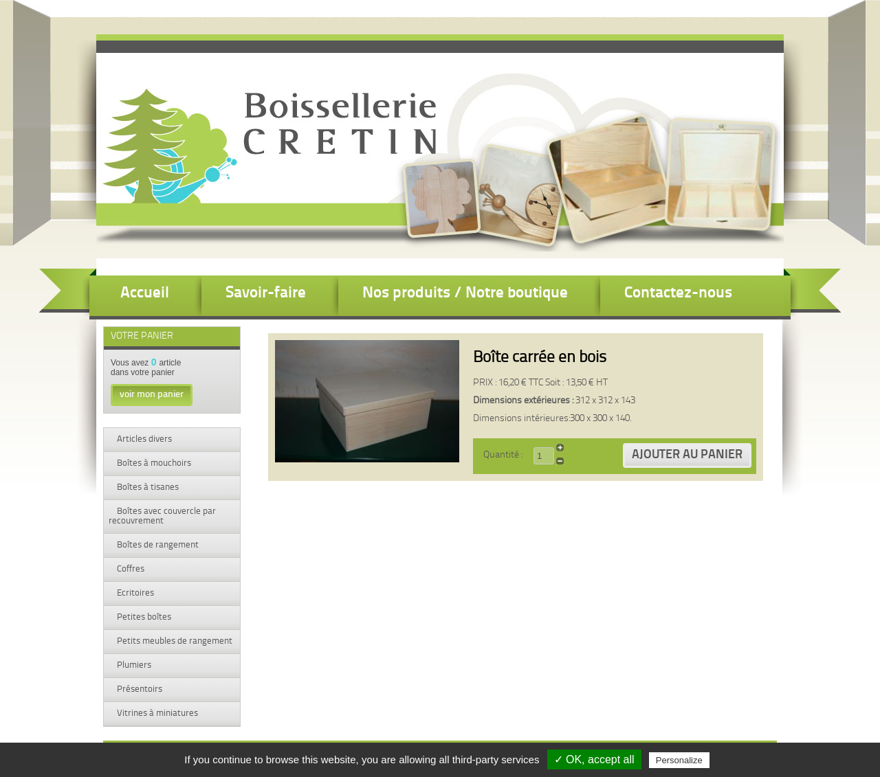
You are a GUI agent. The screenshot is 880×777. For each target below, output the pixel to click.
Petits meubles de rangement (173, 641)
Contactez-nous (678, 294)
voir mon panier (152, 395)
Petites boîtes (143, 617)
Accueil (144, 294)
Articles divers (143, 439)
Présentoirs (138, 689)
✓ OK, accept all (594, 759)
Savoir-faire (266, 294)
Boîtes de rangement (157, 545)
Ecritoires (134, 593)
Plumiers (133, 665)
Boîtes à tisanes (147, 487)
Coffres (129, 569)
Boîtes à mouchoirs (153, 463)
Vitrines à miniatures (156, 713)
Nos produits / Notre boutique (465, 294)
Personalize (679, 760)
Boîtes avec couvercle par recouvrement (162, 516)
